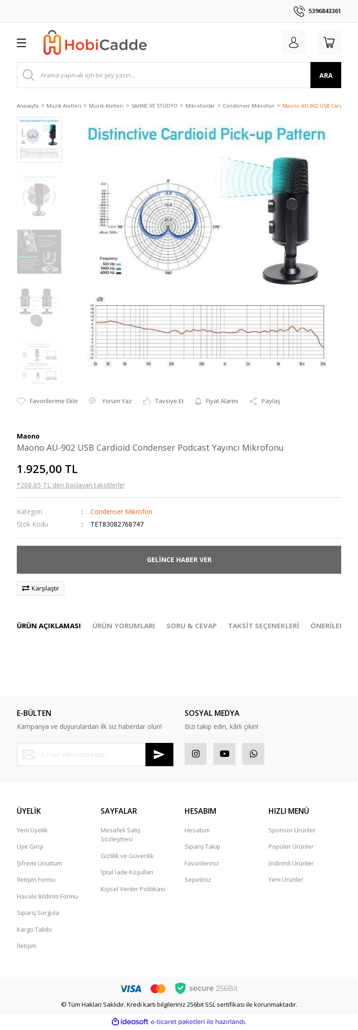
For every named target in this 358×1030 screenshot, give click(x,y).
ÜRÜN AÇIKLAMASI (49, 625)
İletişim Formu (36, 881)
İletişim (26, 947)
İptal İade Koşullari (127, 873)
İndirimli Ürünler (291, 864)
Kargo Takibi (34, 931)
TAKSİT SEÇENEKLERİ (263, 625)
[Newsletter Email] (95, 754)
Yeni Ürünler (285, 881)
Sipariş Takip (202, 848)
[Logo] (95, 42)
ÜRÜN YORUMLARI (123, 625)
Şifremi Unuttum (39, 864)
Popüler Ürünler (291, 848)
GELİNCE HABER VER (179, 559)
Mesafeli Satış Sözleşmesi (120, 836)
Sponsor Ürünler (292, 831)
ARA (326, 75)
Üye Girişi (30, 848)
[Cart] (328, 42)
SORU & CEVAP (191, 625)
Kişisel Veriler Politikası (133, 890)
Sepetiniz (198, 881)
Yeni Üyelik (32, 831)
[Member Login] (291, 42)
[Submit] (159, 754)
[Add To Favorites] (47, 401)
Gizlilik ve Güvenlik (127, 857)
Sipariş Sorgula (38, 914)
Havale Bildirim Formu (47, 897)
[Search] (179, 75)
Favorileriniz (202, 864)
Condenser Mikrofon (121, 511)
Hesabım (197, 831)
